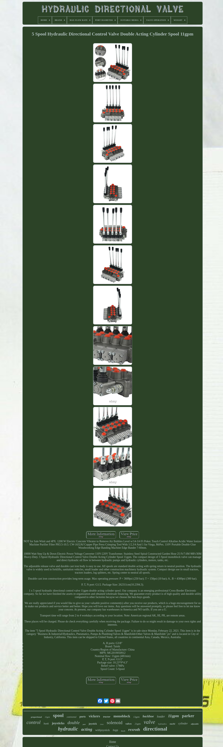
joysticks (58, 723)
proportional (36, 717)
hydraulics (162, 724)
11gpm (173, 716)
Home (112, 741)
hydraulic (68, 729)
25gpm (47, 717)
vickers (94, 716)
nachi (172, 724)
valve (149, 722)
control (34, 722)
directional (155, 729)
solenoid (115, 722)
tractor (106, 716)
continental (71, 717)
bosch (123, 731)
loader (161, 716)
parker (188, 716)
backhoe (148, 716)
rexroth (134, 729)
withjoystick (102, 730)
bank (46, 723)
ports (83, 716)
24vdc (102, 724)
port (84, 724)
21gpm (138, 724)
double (74, 722)
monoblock (121, 716)
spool (58, 715)
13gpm (136, 717)
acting (86, 729)
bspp (115, 730)
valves (128, 723)
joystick (93, 723)
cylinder (183, 723)
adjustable (195, 724)
